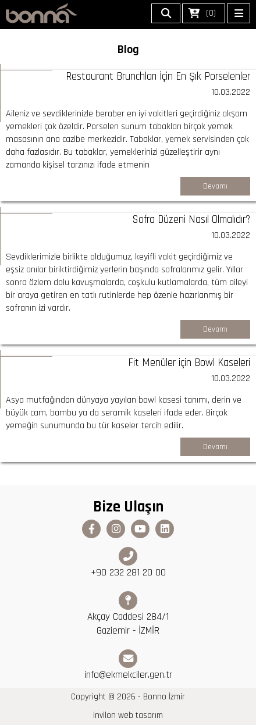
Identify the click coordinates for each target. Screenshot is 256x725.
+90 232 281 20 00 (128, 563)
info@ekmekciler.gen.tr (128, 665)
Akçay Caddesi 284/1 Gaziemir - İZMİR (128, 614)
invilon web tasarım (128, 715)
